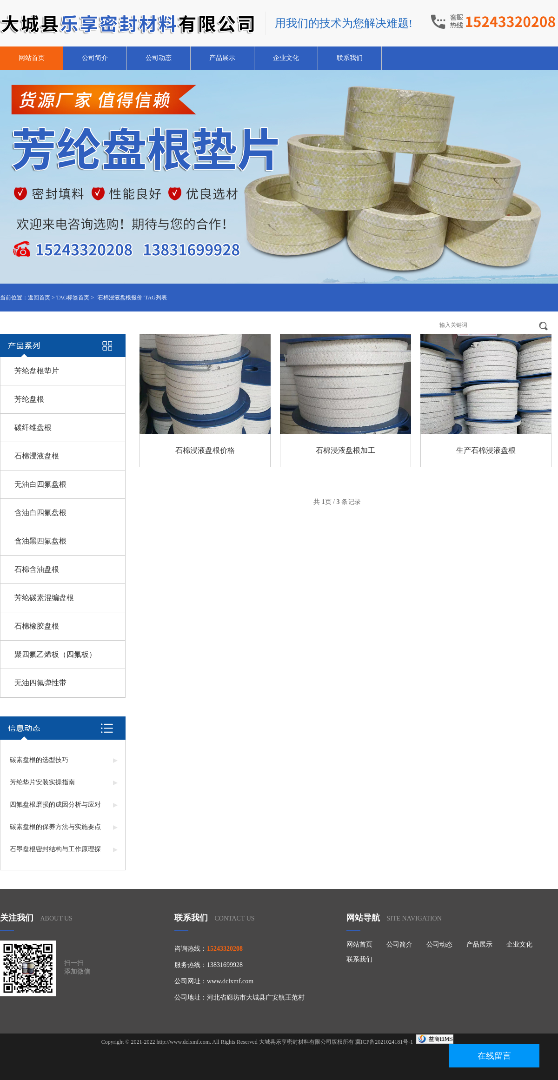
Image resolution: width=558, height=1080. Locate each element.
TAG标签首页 (73, 297)
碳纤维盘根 (33, 427)
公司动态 (159, 57)
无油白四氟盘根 (40, 484)
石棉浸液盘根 (36, 456)
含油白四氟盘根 (40, 513)
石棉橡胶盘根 (36, 626)
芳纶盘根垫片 (36, 371)
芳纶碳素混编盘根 (44, 598)
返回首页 (39, 297)
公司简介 (95, 57)
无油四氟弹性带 (40, 683)
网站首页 (32, 57)
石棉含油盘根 (36, 569)
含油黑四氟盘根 (40, 541)
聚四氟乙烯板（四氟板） (55, 654)
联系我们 (350, 57)
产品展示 (222, 57)
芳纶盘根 (29, 399)
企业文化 (286, 57)
